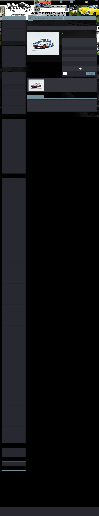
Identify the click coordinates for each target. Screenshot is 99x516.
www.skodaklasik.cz (8, 477)
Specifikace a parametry (35, 97)
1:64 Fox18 (78, 114)
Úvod (29, 24)
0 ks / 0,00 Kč (92, 1)
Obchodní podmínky (43, 18)
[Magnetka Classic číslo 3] (43, 32)
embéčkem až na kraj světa (10, 478)
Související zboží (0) (51, 97)
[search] (66, 9)
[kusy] (65, 73)
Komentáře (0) (64, 97)
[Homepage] (31, 18)
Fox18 (57, 114)
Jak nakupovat (53, 18)
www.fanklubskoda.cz (8, 476)
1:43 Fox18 (63, 114)
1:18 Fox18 (70, 114)
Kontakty (60, 18)
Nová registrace (77, 2)
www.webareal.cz (20, 504)
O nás (35, 18)
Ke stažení (75, 97)
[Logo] (13, 10)
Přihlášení (66, 2)
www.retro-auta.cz (7, 474)
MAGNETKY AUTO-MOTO (37, 24)
